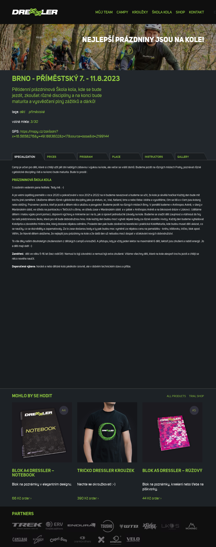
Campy (122, 11)
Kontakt (196, 11)
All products (176, 396)
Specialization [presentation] (24, 157)
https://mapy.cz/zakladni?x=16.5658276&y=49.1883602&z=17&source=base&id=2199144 (60, 134)
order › (26, 498)
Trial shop (196, 396)
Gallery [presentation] (183, 157)
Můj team (104, 11)
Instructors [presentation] (154, 157)
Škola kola (162, 11)
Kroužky (140, 11)
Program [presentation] (86, 157)
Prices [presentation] (51, 157)
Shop (180, 11)
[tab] (26, 156)
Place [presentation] (116, 157)
